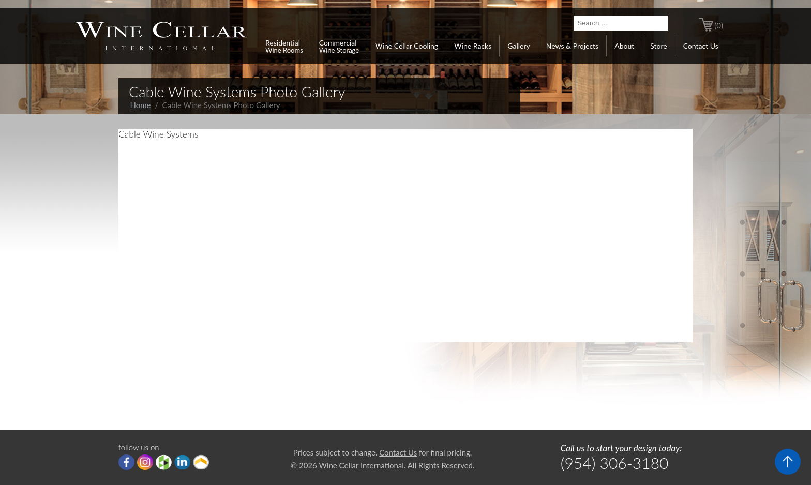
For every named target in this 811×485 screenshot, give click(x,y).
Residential (284, 46)
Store (658, 45)
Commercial (339, 46)
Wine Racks (472, 45)
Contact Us (700, 45)
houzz (164, 462)
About (624, 45)
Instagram (145, 462)
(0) (718, 25)
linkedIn (182, 462)
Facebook (126, 462)
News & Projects (572, 45)
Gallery (518, 45)
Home (140, 105)
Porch (201, 462)
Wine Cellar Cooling (406, 45)
